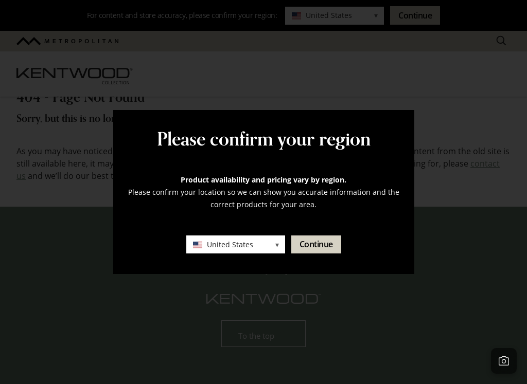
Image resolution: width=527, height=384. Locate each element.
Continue (316, 244)
